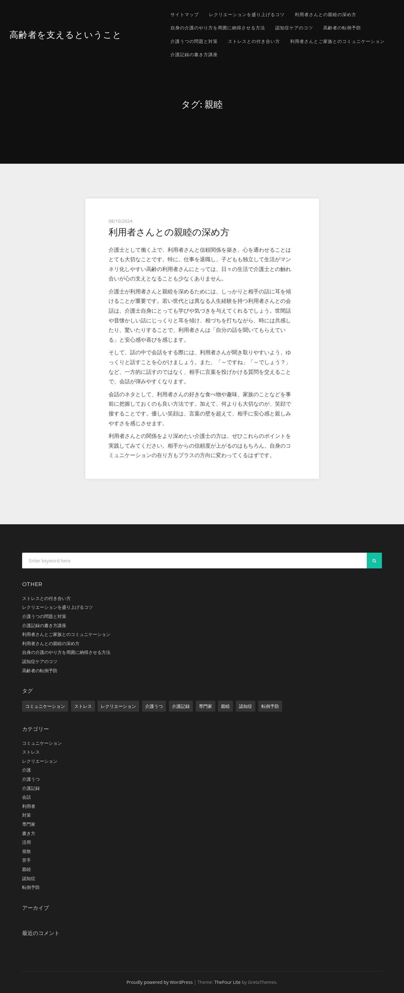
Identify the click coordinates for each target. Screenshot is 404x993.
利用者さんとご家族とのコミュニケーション (337, 41)
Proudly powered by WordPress (160, 982)
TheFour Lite (227, 982)
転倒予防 (270, 706)
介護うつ (154, 706)
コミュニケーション (45, 706)
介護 (26, 770)
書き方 (28, 833)
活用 (26, 842)
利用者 (28, 806)
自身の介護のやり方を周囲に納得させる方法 (217, 28)
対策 (26, 815)
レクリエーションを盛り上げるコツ (247, 14)
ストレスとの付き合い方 (254, 41)
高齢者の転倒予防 (342, 28)
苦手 (26, 860)
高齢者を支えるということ (67, 34)
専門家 (205, 706)
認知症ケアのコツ (294, 28)
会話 (26, 797)
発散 (26, 851)
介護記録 (181, 706)
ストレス (83, 706)
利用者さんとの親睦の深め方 (325, 14)
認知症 (245, 706)
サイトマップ (184, 14)
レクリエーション (118, 706)
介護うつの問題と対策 (194, 41)
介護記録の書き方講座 (194, 54)
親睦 (225, 706)
